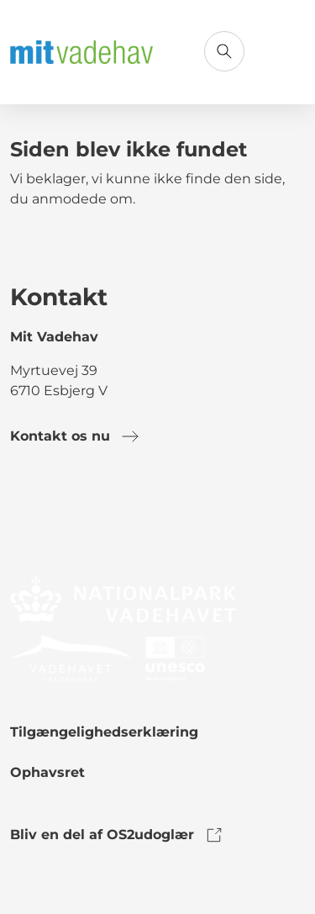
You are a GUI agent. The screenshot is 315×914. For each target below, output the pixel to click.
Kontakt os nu (75, 436)
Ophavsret (47, 772)
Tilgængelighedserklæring (104, 732)
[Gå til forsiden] (81, 52)
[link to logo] (123, 598)
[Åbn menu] (285, 51)
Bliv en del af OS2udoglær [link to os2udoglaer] (117, 835)
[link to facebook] (23, 515)
